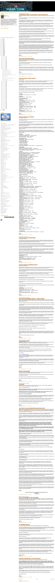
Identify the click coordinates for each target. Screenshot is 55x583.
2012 (2, 50)
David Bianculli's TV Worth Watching (6, 156)
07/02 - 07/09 (4, 88)
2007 (2, 54)
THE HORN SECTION (4, 139)
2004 (2, 110)
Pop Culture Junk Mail (4, 174)
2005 (2, 109)
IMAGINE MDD (3, 138)
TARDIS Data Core (3, 171)
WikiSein (2, 172)
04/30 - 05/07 (4, 95)
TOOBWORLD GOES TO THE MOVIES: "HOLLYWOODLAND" (33, 14)
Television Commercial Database (5, 200)
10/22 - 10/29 (4, 64)
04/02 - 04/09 (4, 98)
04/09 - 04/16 (4, 97)
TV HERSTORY (3, 130)
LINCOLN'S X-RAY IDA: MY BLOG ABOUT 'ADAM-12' (8, 136)
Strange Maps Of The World (4, 206)
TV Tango (2, 190)
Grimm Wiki (2, 164)
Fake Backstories (3, 179)
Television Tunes (3, 199)
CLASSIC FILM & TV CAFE (4, 143)
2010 (2, 52)
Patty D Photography (3, 211)
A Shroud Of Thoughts (4, 155)
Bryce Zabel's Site (3, 182)
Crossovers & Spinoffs (4, 147)
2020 (2, 43)
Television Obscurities (4, 186)
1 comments (28, 494)
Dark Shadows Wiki (3, 162)
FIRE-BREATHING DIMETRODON (5, 140)
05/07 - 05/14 (4, 94)
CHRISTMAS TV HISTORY (4, 144)
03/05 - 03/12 (4, 101)
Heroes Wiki (2, 165)
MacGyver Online (3, 168)
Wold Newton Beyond (4, 176)
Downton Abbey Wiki (3, 163)
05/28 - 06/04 (4, 92)
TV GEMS (2, 131)
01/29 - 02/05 (4, 105)
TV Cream (2, 197)
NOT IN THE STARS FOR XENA (26, 58)
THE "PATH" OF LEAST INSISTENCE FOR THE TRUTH (32, 408)
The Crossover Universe (4, 150)
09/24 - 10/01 (4, 67)
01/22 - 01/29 (4, 106)
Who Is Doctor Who (3, 204)
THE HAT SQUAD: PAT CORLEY (26, 116)
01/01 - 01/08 (4, 108)
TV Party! (2, 191)
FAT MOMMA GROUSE (24, 524)
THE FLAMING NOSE (4, 125)
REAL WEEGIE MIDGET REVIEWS (5, 133)
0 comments (28, 234)
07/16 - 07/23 (4, 86)
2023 (2, 41)
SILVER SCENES (3, 132)
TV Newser (2, 173)
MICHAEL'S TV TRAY (4, 135)
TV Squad (2, 153)
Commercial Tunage (3, 160)
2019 (2, 44)
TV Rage (2, 189)
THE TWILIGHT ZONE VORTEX (5, 129)
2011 (2, 51)
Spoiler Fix (2, 184)
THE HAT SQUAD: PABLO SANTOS (27, 78)
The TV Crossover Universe (4, 149)
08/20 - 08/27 (4, 82)
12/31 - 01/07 (4, 56)
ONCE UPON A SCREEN (4, 134)
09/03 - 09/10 (4, 81)
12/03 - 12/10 (4, 59)
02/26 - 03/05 (4, 102)
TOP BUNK (21, 384)
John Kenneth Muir (3, 180)
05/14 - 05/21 (4, 93)
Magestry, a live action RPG (4, 209)
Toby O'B (6, 15)
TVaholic (2, 181)
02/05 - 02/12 (4, 104)
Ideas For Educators (3, 210)
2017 (2, 46)
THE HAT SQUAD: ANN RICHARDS (27, 237)
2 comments (28, 56)
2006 (2, 55)
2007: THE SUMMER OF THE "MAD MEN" (29, 497)
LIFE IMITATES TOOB (24, 341)
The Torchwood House (4, 205)
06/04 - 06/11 (4, 91)
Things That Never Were (4, 178)
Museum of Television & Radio (5, 196)
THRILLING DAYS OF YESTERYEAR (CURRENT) (7, 124)
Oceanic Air (2, 202)
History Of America (3, 212)
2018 (2, 45)
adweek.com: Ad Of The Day (4, 193)
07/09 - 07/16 (4, 87)
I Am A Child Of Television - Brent (5, 157)
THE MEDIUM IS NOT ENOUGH (5, 126)
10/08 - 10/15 (4, 65)
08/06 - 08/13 (4, 84)
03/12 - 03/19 (4, 100)
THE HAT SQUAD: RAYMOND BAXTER (28, 264)
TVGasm (2, 183)
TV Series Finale (3, 185)
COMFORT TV (3, 141)
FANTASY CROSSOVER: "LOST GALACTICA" (30, 558)
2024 (2, 40)
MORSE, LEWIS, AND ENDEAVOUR (6, 169)
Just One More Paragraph (4, 201)
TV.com (2, 188)
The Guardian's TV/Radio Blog (5, 154)
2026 (2, 38)
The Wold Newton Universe (4, 175)
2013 (2, 49)
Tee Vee (2, 194)
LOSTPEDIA (2, 167)
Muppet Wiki (2, 170)
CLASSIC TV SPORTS (4, 142)
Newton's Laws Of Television (4, 198)
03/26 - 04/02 (4, 99)
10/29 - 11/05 (4, 63)
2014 (2, 48)
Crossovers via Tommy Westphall (5, 148)
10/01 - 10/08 (4, 66)
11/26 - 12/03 (4, 60)
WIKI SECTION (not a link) (4, 159)
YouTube (2, 152)
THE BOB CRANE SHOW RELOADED (6, 128)
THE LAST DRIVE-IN (3, 137)
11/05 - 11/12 (4, 62)
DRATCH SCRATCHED (24, 371)
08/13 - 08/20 (4, 83)
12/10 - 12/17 (4, 58)
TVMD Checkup (3, 195)
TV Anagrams (2, 207)
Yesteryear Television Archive (5, 187)
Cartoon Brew (2, 177)
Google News (2, 213)
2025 (2, 39)
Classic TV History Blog (4, 158)
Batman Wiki (2, 161)
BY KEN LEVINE (3, 127)
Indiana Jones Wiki (3, 166)
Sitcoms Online (3, 192)
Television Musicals (3, 203)
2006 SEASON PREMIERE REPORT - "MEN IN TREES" (32, 298)
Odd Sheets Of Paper (4, 208)
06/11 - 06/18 (4, 90)
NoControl (2, 151)
